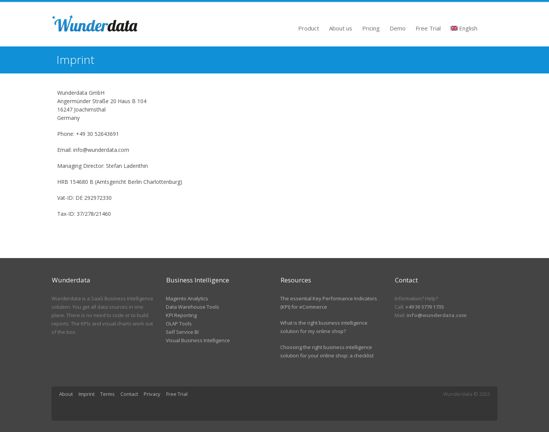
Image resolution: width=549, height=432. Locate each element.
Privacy (152, 394)
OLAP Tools (179, 323)
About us (340, 28)
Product (308, 28)
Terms (107, 394)
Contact (129, 394)
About (66, 394)
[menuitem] (464, 26)
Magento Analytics (187, 298)
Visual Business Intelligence (198, 340)
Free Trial (428, 28)
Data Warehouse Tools (192, 306)
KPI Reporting (181, 315)
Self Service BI (182, 331)
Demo (398, 28)
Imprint (87, 394)
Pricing (371, 28)
